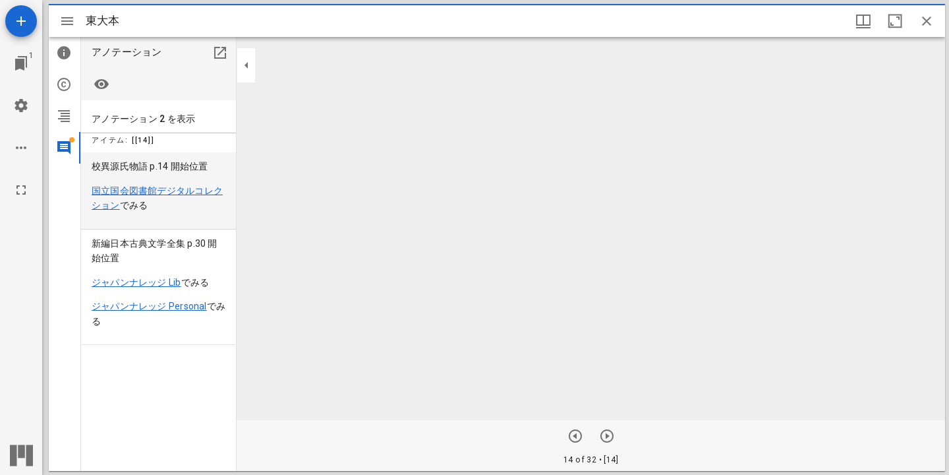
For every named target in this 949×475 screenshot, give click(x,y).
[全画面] (21, 190)
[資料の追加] (21, 21)
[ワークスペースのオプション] (21, 148)
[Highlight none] (101, 84)
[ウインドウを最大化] (895, 21)
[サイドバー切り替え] (67, 21)
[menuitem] (158, 191)
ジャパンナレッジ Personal (149, 306)
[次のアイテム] (575, 436)
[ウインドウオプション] (863, 21)
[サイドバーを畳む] (246, 65)
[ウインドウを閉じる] (926, 21)
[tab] (64, 53)
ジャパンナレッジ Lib (136, 282)
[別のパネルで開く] (220, 53)
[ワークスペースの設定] (21, 105)
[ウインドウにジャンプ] (21, 63)
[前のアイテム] (607, 436)
